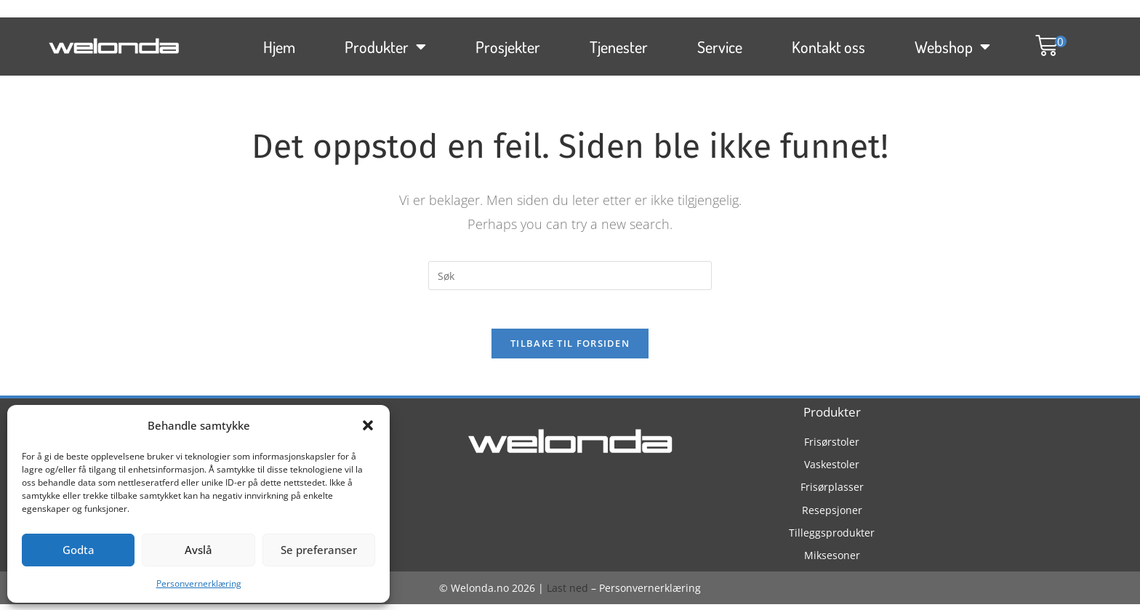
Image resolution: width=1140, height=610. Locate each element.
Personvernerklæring (198, 583)
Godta (79, 549)
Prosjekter (507, 43)
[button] (368, 425)
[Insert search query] (570, 275)
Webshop (952, 43)
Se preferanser (319, 549)
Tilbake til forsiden (570, 349)
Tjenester (619, 43)
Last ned (567, 594)
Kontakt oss (828, 43)
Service (719, 43)
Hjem (279, 43)
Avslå (198, 549)
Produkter (385, 43)
